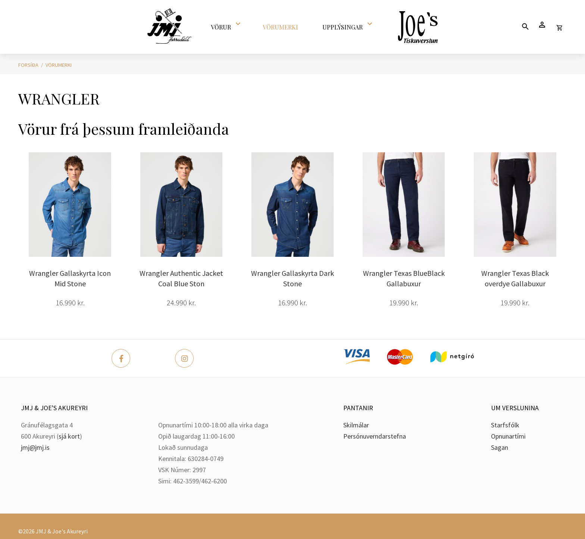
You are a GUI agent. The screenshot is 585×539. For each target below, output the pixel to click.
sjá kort (69, 436)
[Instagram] (184, 358)
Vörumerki (59, 65)
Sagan (499, 447)
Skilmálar (356, 425)
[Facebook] (121, 358)
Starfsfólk (505, 425)
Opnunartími (508, 436)
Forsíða (28, 65)
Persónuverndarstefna (374, 436)
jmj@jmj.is (35, 447)
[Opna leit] (525, 26)
